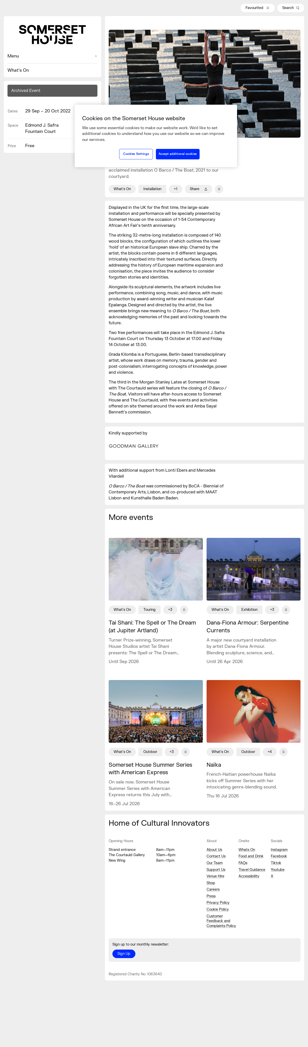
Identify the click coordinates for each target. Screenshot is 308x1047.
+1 (175, 189)
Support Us (216, 870)
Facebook (279, 856)
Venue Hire (215, 876)
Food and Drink (251, 856)
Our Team (215, 863)
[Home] (52, 34)
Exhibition (249, 610)
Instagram (279, 850)
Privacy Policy (218, 903)
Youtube (278, 870)
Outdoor (150, 752)
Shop (211, 883)
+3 (170, 610)
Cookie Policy (218, 909)
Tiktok (276, 863)
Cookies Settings (136, 154)
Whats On (247, 850)
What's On (18, 70)
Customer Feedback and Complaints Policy (221, 921)
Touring (149, 610)
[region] (156, 136)
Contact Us (216, 856)
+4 (270, 752)
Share (198, 189)
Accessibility (249, 876)
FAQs (243, 863)
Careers (213, 889)
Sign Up (123, 954)
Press (211, 896)
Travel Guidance (252, 870)
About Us (214, 850)
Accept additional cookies (178, 154)
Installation (152, 189)
